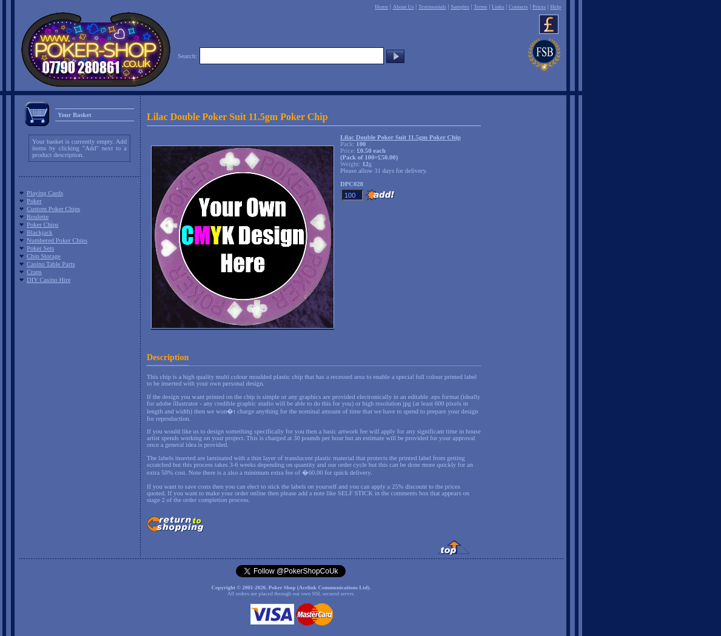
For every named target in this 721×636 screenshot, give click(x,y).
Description (168, 357)
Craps (34, 272)
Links (498, 7)
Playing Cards (45, 193)
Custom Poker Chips (53, 209)
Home (381, 7)
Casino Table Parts (51, 264)
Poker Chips (42, 224)
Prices (539, 7)
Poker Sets (40, 248)
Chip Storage (44, 256)
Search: (187, 56)
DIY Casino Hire (48, 279)
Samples (460, 7)
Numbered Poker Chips (57, 240)
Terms (480, 7)
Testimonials (432, 7)
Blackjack (40, 232)
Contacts (518, 7)
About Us (403, 7)
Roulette (38, 216)
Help (555, 7)
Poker (34, 201)
